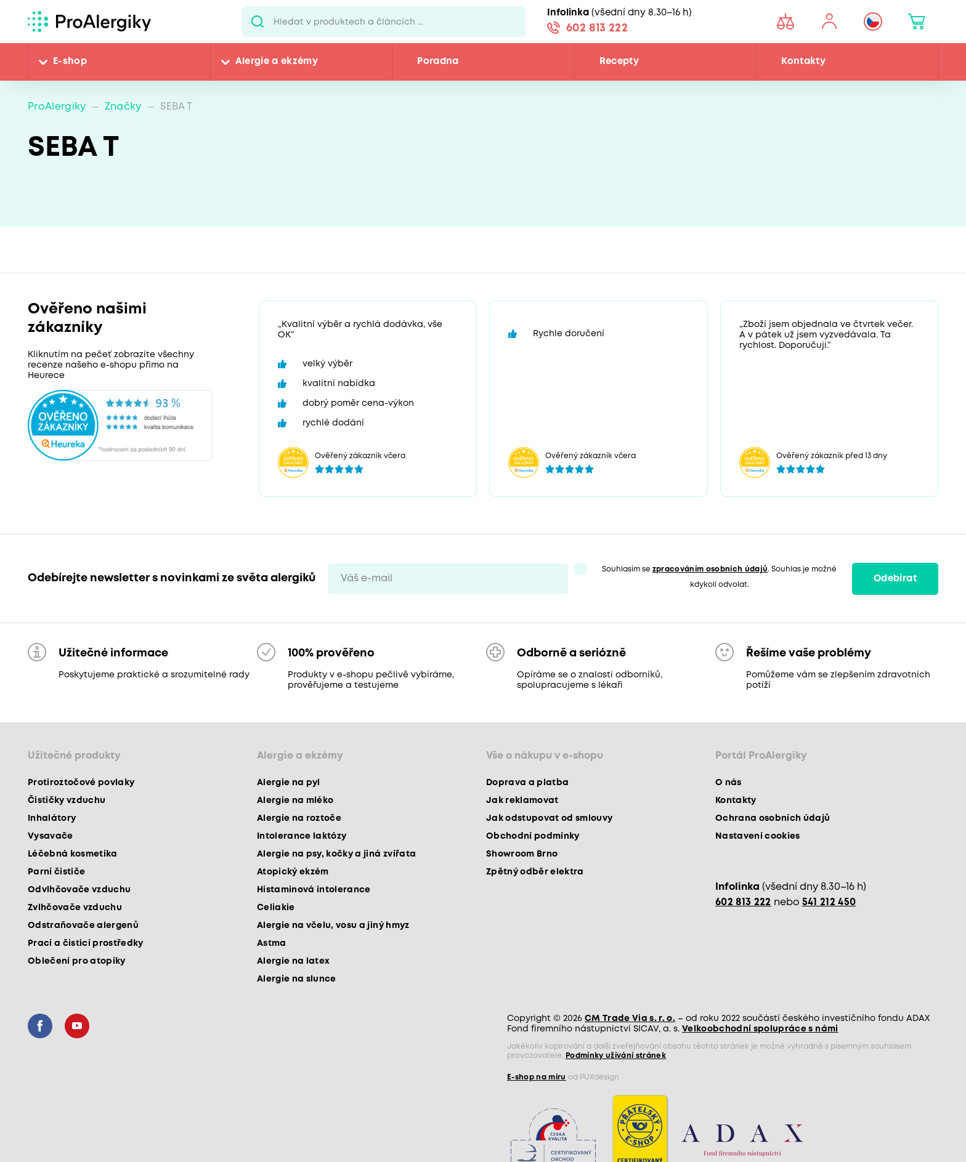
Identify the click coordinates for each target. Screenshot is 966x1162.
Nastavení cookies (757, 836)
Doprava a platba (527, 782)
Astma (271, 943)
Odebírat (895, 579)
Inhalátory (52, 818)
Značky (123, 106)
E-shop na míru (536, 1077)
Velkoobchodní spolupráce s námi (760, 1029)
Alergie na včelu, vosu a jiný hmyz (333, 925)
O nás (728, 782)
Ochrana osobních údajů (772, 818)
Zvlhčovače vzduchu (75, 907)
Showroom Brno (522, 854)
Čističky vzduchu (66, 800)
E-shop (70, 61)
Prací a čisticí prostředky (86, 943)
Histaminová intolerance (314, 890)
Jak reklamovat (522, 800)
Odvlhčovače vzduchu (79, 890)
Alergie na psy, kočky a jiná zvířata (336, 854)
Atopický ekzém (293, 872)
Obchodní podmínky (533, 836)
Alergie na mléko (295, 800)
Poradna (437, 61)
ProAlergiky (57, 106)
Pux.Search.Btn (258, 21)
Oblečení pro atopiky (77, 961)
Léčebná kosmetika (73, 854)
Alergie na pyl (288, 782)
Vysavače (50, 836)
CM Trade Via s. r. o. (630, 1018)
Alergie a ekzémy (276, 61)
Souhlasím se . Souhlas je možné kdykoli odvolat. (719, 577)
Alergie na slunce (296, 979)
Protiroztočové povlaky (81, 782)
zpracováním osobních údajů (710, 569)
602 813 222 (597, 28)
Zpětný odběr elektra (535, 872)
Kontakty (803, 61)
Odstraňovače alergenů (83, 925)
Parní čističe (56, 872)
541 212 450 (829, 902)
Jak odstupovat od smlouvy (549, 818)
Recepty (619, 61)
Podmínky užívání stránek (616, 1055)
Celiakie (276, 907)
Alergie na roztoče (299, 818)
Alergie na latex (293, 961)
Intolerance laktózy (301, 836)
